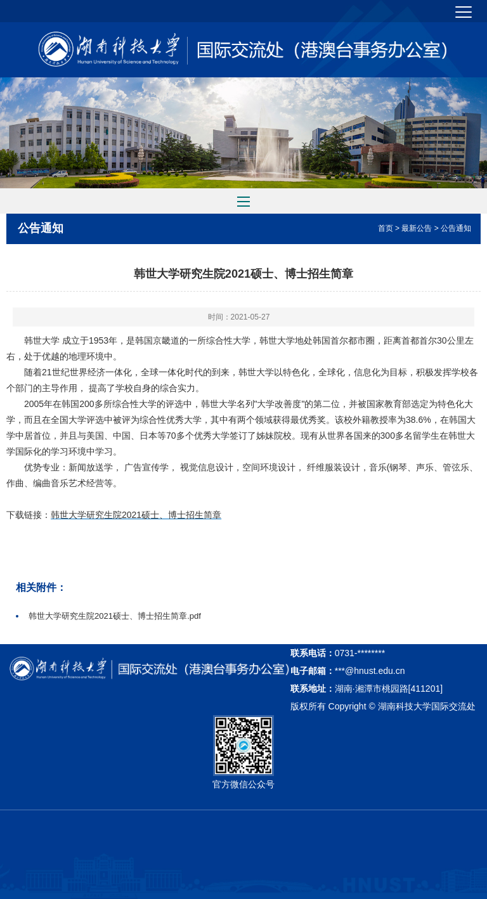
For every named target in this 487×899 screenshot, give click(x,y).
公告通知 (40, 228)
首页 (385, 228)
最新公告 (416, 228)
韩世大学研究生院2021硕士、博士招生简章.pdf (115, 616)
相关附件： (41, 587)
